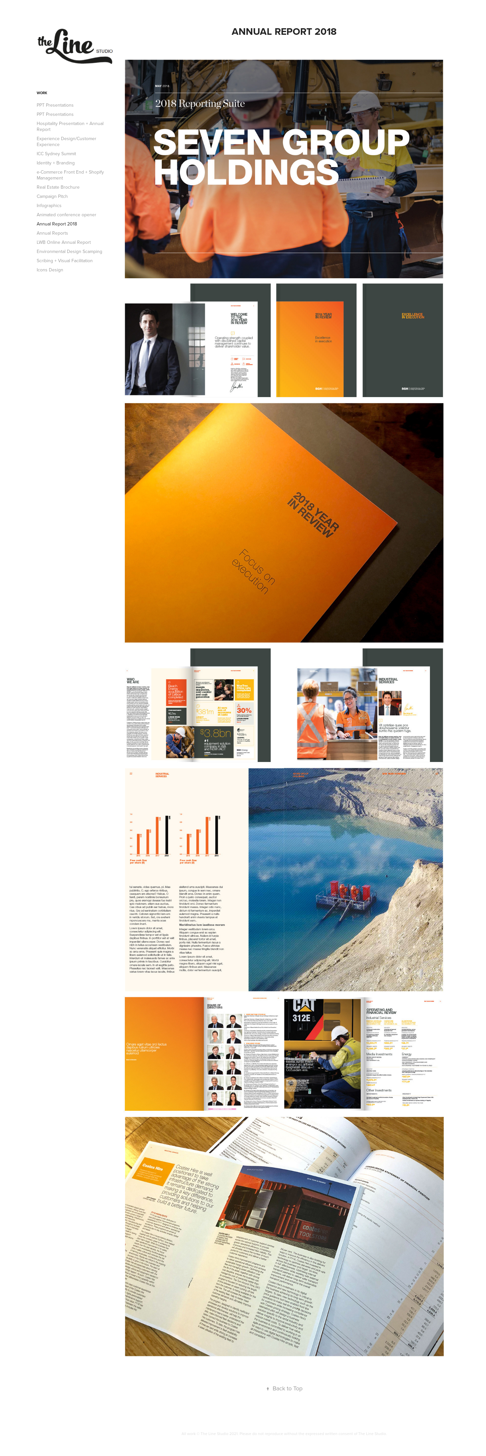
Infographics (49, 205)
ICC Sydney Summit (56, 153)
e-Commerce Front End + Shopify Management (70, 175)
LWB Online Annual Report (64, 242)
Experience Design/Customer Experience (66, 141)
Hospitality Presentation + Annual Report (70, 126)
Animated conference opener (66, 214)
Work (42, 92)
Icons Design (50, 269)
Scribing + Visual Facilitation (65, 260)
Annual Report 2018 (57, 224)
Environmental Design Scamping (69, 251)
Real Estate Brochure (58, 187)
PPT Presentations (55, 105)
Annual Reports (52, 233)
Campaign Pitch (52, 196)
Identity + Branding (56, 162)
